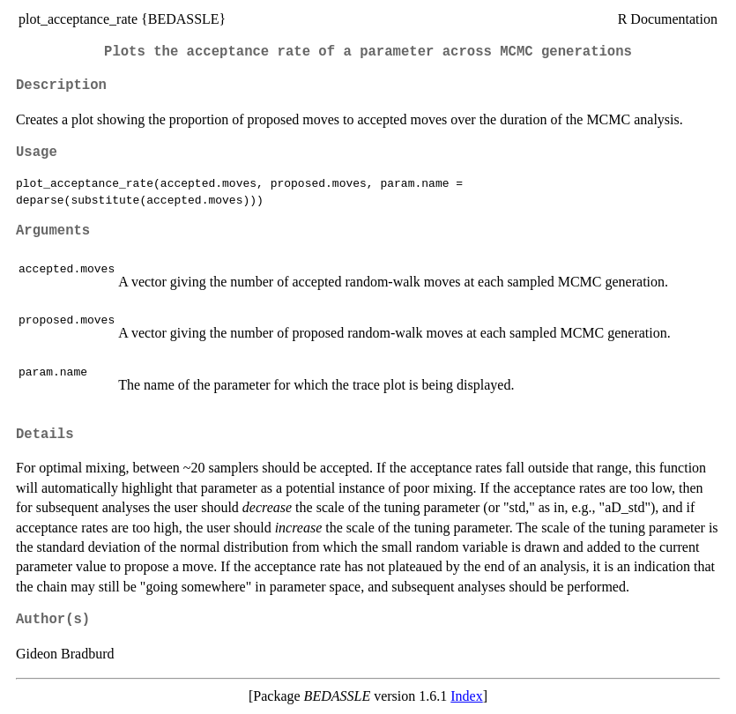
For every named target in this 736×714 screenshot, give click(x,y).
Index (466, 695)
